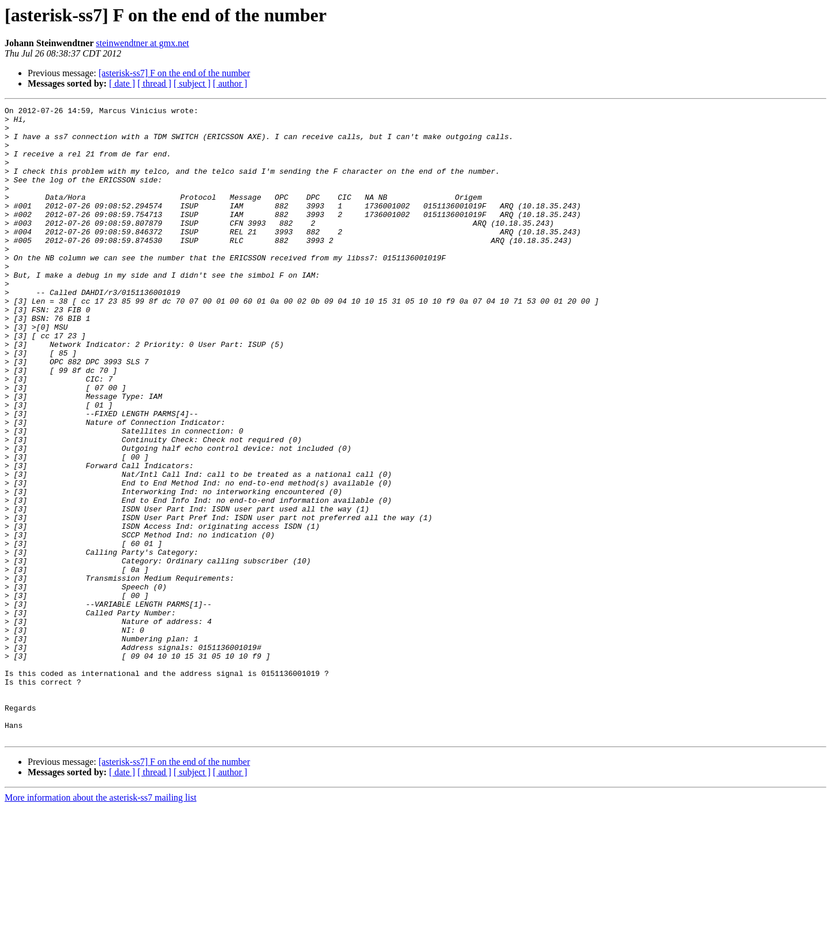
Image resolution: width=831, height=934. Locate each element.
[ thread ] (154, 83)
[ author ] (230, 83)
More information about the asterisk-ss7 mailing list (100, 924)
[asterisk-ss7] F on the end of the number (174, 73)
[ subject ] (192, 83)
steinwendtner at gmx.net (142, 43)
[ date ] (122, 83)
